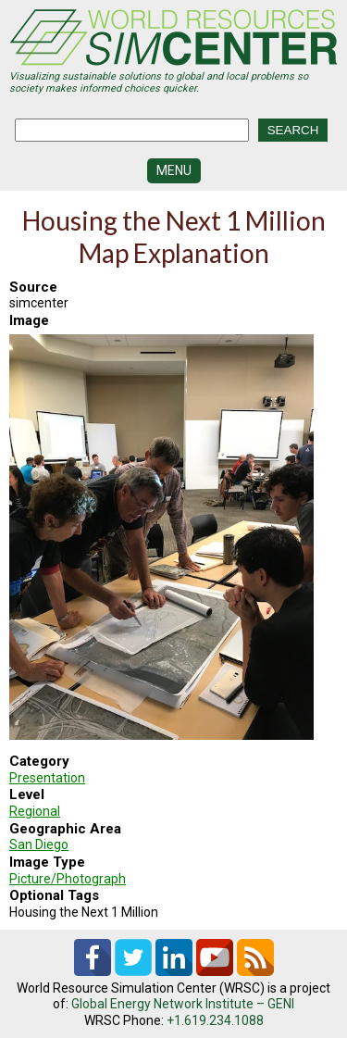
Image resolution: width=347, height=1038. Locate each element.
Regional (34, 811)
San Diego (38, 844)
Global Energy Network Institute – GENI (182, 1003)
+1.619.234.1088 (215, 1020)
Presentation (47, 777)
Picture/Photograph (67, 878)
